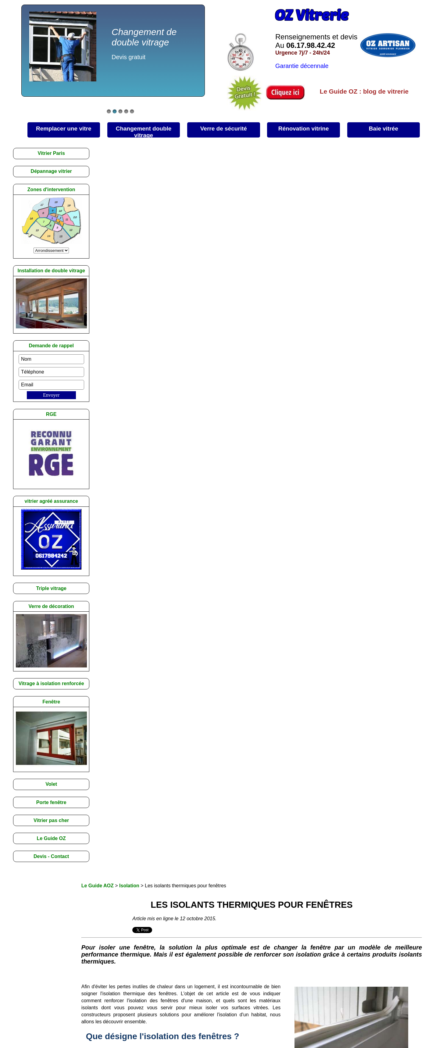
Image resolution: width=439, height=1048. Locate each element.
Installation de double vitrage (51, 270)
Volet (51, 784)
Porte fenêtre (51, 802)
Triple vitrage (51, 588)
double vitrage (144, 131)
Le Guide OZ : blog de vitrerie (364, 91)
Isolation (129, 885)
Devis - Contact (51, 856)
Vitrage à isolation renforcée (51, 683)
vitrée (383, 128)
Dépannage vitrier (51, 171)
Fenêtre (51, 701)
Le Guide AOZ (97, 885)
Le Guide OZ (51, 838)
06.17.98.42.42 (310, 45)
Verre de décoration (51, 606)
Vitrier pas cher (51, 820)
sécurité (223, 128)
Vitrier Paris (51, 153)
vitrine (303, 128)
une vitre (63, 128)
